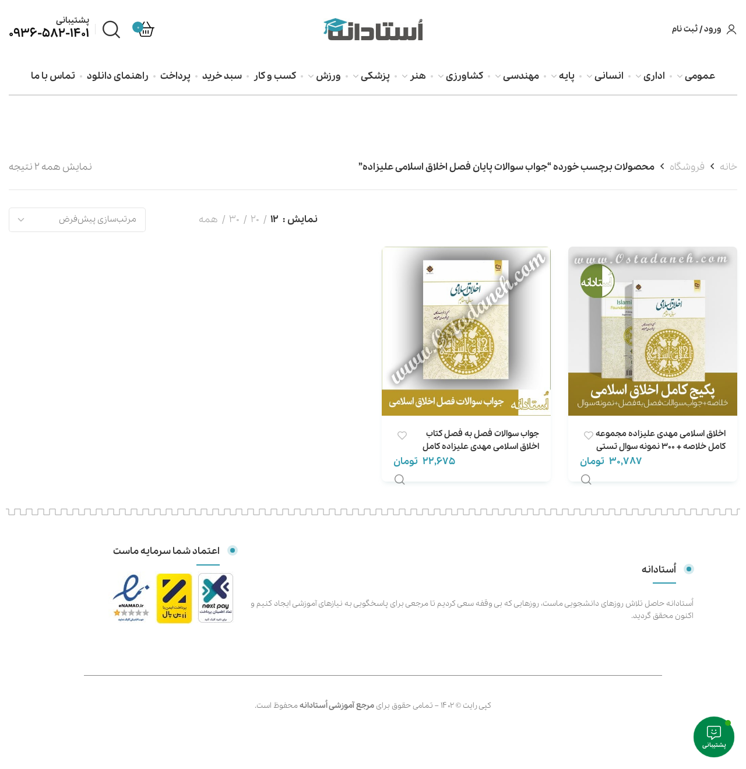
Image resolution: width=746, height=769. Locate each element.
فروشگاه (687, 167)
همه (208, 219)
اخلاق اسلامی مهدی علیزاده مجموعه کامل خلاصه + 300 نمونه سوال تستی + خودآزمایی (661, 446)
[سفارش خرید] (77, 220)
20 (255, 219)
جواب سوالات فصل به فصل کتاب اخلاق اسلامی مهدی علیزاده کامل (481, 440)
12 (274, 219)
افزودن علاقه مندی (588, 436)
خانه (728, 167)
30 (234, 219)
